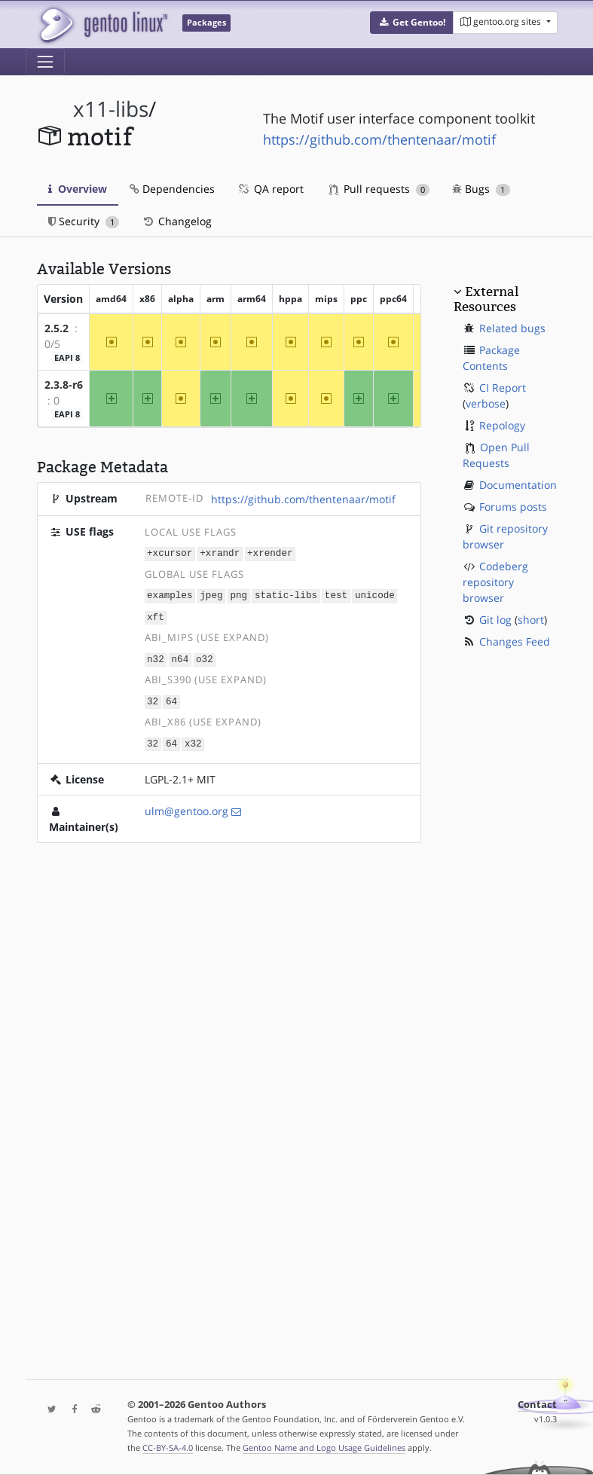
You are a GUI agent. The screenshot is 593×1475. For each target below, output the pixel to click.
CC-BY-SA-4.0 (167, 1447)
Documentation (518, 485)
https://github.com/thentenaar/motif (379, 139)
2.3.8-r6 (63, 384)
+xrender (269, 553)
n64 (180, 656)
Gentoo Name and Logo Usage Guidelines (324, 1447)
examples (169, 594)
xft (155, 615)
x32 (193, 739)
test (336, 594)
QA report (270, 189)
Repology (502, 425)
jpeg (211, 594)
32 (152, 698)
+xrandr (220, 553)
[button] (412, 22)
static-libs (286, 594)
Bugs (481, 189)
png (238, 594)
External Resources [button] (486, 299)
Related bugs (512, 328)
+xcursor (169, 553)
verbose (486, 403)
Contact (537, 1404)
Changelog (177, 221)
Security (84, 221)
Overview (77, 189)
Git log (495, 619)
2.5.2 (56, 328)
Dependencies (172, 189)
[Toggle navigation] (45, 61)
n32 (155, 656)
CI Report (502, 387)
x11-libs (110, 109)
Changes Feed (514, 641)
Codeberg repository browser (495, 582)
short (531, 619)
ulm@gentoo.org (186, 806)
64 (171, 698)
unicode (375, 594)
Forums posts (513, 506)
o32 (204, 656)
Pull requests (379, 189)
